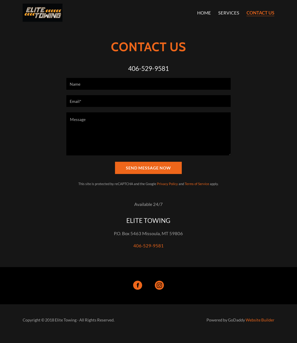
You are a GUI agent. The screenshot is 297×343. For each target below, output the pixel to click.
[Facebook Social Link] (137, 286)
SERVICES (228, 12)
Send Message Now (148, 167)
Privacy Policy (167, 184)
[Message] (148, 133)
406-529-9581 (148, 245)
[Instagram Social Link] (159, 286)
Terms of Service (197, 184)
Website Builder (260, 319)
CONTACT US (260, 12)
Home (204, 12)
